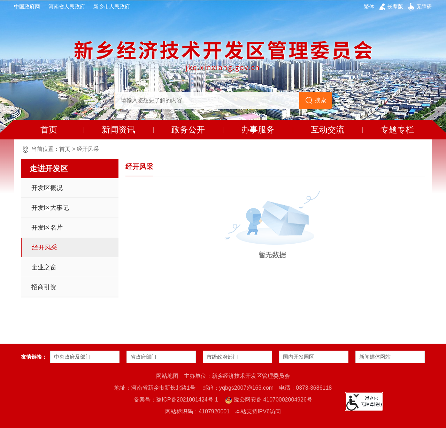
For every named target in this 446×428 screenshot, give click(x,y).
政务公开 (188, 129)
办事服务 (258, 129)
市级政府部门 (222, 357)
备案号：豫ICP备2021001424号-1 (176, 400)
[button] (395, 6)
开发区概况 (47, 187)
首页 (48, 129)
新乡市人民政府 (111, 6)
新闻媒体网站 (375, 357)
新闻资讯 (118, 129)
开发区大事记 (50, 207)
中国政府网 (27, 6)
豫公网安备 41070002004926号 (268, 400)
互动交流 (327, 129)
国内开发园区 (298, 357)
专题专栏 (397, 129)
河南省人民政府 (66, 6)
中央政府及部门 (72, 357)
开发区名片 (47, 227)
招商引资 (43, 287)
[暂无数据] (275, 225)
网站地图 (167, 376)
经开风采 (88, 149)
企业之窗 (43, 267)
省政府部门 (143, 357)
